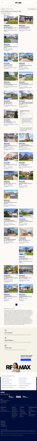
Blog (20, 408)
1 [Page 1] (16, 304)
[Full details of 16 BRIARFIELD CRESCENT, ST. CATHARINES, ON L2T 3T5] (11, 269)
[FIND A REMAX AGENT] (26, 360)
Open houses (14, 412)
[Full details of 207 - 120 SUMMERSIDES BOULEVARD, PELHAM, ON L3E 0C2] (11, 231)
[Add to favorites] (17, 25)
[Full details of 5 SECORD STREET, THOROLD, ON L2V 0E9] (11, 194)
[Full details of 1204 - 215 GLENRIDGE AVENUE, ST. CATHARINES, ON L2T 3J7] (26, 137)
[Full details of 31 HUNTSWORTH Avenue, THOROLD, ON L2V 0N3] (11, 57)
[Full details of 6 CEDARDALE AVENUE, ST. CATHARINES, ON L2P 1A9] (11, 288)
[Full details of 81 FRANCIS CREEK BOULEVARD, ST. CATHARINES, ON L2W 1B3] (11, 213)
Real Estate (5, 378)
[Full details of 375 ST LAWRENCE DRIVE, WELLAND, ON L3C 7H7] (26, 269)
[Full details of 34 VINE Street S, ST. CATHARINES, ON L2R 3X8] (26, 156)
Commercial (14, 416)
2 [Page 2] (18, 304)
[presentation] (11, 19)
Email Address (22, 113)
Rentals (21, 415)
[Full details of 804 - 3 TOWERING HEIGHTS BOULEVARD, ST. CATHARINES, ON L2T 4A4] (26, 95)
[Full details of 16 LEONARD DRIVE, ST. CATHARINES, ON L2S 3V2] (11, 38)
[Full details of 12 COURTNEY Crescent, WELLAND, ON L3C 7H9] (11, 95)
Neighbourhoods (14, 415)
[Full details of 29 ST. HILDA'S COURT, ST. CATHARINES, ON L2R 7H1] (11, 113)
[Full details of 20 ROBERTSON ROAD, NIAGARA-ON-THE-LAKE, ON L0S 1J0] (26, 175)
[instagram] (2, 394)
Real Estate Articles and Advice (5, 411)
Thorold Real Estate (7, 12)
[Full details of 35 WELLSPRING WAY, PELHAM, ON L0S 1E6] (26, 231)
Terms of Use (3, 424)
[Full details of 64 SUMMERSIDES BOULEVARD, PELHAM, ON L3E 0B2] (26, 19)
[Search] (2, 2)
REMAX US (2, 408)
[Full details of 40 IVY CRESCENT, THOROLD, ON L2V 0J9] (26, 57)
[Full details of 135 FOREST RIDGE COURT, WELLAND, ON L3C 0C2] (26, 250)
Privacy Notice (3, 422)
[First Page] (14, 305)
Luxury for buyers (23, 412)
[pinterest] (5, 394)
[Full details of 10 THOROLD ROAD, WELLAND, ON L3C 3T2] (11, 175)
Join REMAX (30, 408)
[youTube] (4, 394)
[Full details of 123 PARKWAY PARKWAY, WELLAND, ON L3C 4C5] (11, 19)
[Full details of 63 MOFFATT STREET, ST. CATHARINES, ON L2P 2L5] (11, 76)
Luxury (13, 417)
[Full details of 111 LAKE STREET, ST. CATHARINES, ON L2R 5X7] (11, 156)
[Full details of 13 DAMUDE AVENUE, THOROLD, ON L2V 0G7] (11, 137)
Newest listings (14, 408)
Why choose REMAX (32, 414)
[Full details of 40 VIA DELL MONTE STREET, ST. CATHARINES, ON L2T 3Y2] (26, 76)
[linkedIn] (7, 394)
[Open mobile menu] (35, 2)
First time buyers (22, 411)
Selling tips (21, 416)
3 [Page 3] (20, 304)
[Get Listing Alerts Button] (32, 9)
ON (3, 12)
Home (1, 12)
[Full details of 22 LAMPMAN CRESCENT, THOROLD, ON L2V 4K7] (26, 288)
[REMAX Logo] (3, 392)
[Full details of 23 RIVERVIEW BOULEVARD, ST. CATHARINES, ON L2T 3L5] (26, 213)
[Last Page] (23, 305)
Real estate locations (15, 411)
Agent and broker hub (32, 411)
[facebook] (1, 394)
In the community (31, 415)
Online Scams (3, 421)
